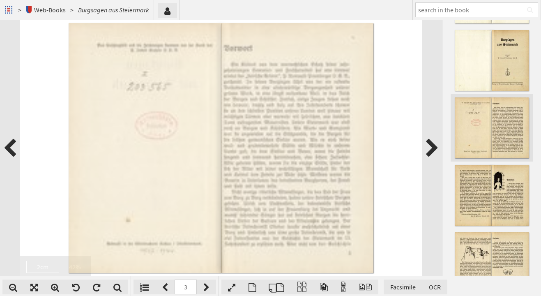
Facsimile (403, 287)
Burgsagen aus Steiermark (113, 10)
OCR (435, 287)
